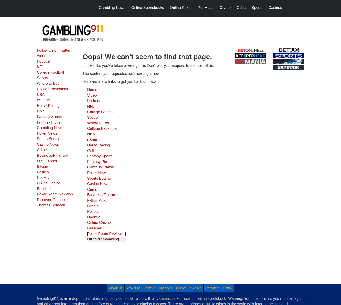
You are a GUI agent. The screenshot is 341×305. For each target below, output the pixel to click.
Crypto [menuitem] (225, 8)
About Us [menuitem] (116, 288)
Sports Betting (49, 139)
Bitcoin (42, 166)
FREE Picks (47, 161)
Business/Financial (52, 155)
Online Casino (49, 183)
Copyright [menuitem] (212, 288)
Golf (40, 111)
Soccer (43, 78)
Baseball (44, 189)
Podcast (43, 61)
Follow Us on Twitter (54, 50)
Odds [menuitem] (241, 8)
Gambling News (50, 128)
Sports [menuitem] (257, 8)
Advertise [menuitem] (133, 288)
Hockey (43, 177)
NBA (41, 95)
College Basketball (52, 89)
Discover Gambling (52, 200)
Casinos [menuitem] (275, 8)
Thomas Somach (51, 205)
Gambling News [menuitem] (112, 8)
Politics (43, 172)
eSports (43, 100)
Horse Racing (48, 106)
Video (41, 56)
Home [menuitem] (227, 288)
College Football (50, 72)
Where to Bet (48, 83)
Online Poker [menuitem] (181, 8)
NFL (40, 67)
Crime (42, 150)
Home (92, 90)
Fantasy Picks (48, 122)
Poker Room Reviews (55, 194)
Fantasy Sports (49, 117)
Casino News (48, 144)
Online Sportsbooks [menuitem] (147, 8)
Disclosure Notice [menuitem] (189, 288)
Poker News (47, 133)
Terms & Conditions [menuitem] (158, 288)
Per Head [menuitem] (206, 8)
